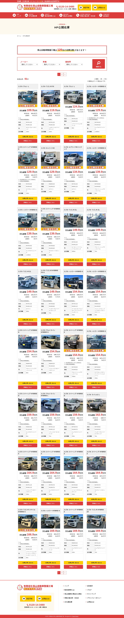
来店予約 (86, 7)
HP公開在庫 (34, 15)
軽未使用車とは (51, 15)
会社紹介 (107, 15)
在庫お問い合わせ (28, 136)
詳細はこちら (28, 140)
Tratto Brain (75, 616)
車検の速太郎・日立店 (88, 15)
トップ (19, 15)
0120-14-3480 (66, 6)
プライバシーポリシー (94, 598)
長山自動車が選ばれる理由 (73, 594)
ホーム (19, 36)
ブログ (89, 590)
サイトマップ (91, 594)
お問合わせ (101, 7)
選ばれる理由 (68, 15)
